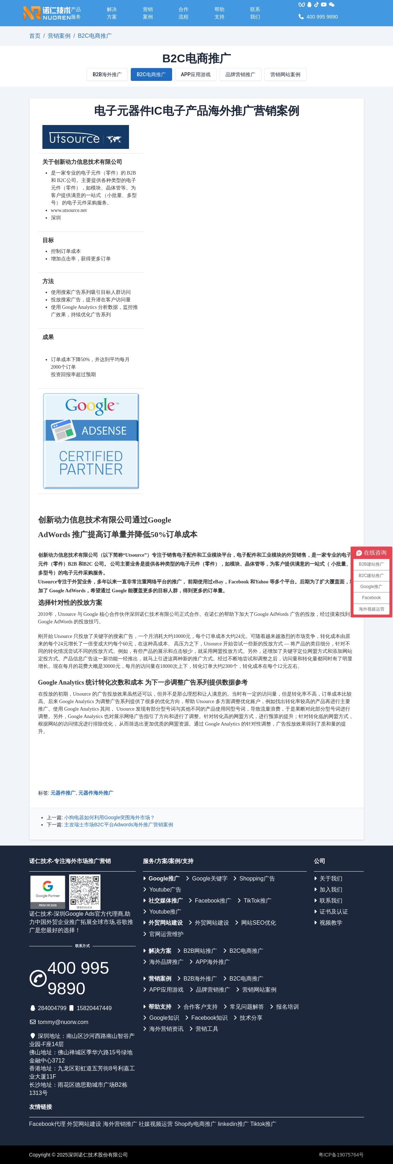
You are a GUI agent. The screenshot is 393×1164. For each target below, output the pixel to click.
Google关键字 (207, 878)
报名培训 (284, 1007)
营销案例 (148, 13)
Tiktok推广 (263, 1124)
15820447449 (94, 1008)
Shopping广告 (254, 878)
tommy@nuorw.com (63, 1022)
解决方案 (112, 13)
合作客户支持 (197, 1007)
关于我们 (328, 878)
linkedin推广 (233, 1124)
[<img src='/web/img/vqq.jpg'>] (302, 5)
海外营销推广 (120, 1124)
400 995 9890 (318, 17)
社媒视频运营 (156, 1124)
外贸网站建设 (163, 923)
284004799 (52, 1008)
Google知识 (161, 1018)
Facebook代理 (47, 1124)
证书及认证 (331, 912)
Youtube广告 (162, 890)
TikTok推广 (254, 901)
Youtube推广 (162, 912)
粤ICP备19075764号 (341, 1155)
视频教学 (328, 923)
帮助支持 (219, 13)
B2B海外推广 (107, 74)
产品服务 (76, 13)
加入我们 (328, 890)
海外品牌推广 (163, 962)
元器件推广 (63, 793)
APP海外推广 (209, 962)
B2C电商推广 (95, 36)
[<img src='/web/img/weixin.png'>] (332, 5)
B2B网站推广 (197, 951)
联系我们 (255, 13)
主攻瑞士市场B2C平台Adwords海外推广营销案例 (118, 824)
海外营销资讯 (163, 1029)
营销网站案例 (285, 74)
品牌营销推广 (240, 74)
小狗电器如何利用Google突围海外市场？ (109, 817)
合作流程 (183, 13)
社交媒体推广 (163, 901)
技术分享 (248, 1018)
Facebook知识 (206, 1018)
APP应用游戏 (196, 74)
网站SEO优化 (255, 923)
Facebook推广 (209, 901)
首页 (35, 36)
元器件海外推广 (95, 793)
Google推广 (161, 878)
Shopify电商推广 (195, 1124)
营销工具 (203, 1029)
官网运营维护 (163, 934)
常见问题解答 (243, 1007)
